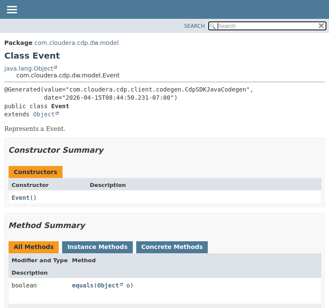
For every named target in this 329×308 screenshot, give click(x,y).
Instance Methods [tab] (97, 246)
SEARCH (194, 26)
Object (44, 114)
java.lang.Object (28, 68)
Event (21, 197)
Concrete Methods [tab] (172, 246)
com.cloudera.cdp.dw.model (76, 42)
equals (83, 285)
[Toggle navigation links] (11, 10)
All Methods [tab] (34, 246)
